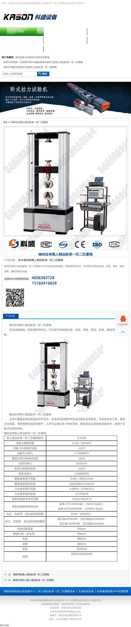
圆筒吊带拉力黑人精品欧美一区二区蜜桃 (33, 580)
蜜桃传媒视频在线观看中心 (109, 40)
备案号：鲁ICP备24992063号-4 (65, 615)
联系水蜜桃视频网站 (22, 48)
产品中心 (109, 31)
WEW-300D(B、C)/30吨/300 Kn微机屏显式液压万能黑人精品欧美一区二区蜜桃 (43, 62)
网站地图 (4, 625)
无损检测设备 (86, 591)
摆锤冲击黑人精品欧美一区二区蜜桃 (65, 31)
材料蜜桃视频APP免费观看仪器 (65, 40)
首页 (21, 31)
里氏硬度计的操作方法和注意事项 (32, 57)
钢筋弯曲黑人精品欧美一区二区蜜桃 (31, 574)
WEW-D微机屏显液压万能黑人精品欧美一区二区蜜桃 (30, 67)
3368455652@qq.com (69, 611)
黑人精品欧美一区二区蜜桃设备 (21, 40)
